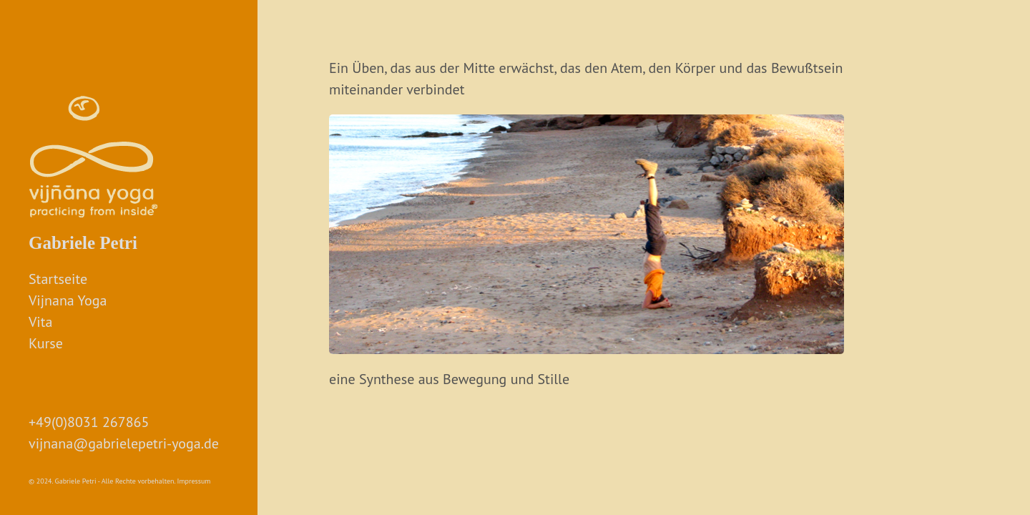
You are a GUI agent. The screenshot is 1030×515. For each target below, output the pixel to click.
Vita (40, 322)
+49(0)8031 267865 (89, 422)
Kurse (46, 343)
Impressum (194, 481)
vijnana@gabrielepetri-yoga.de (124, 443)
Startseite (58, 279)
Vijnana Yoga (68, 300)
